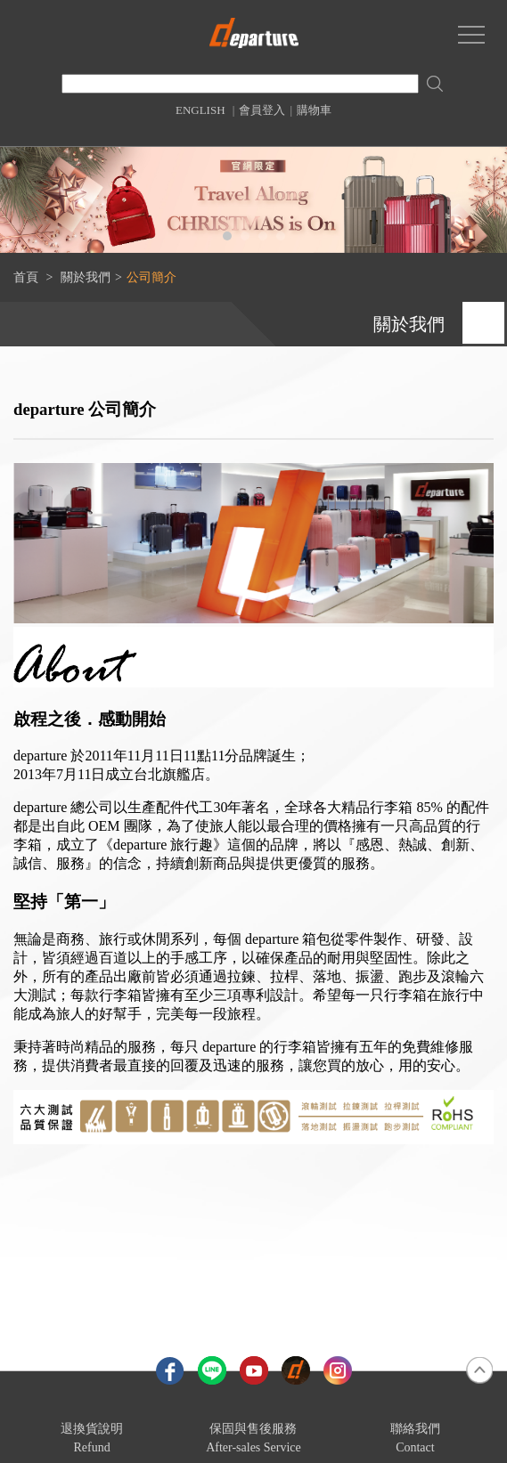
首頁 (25, 277)
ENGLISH (200, 110)
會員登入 (262, 110)
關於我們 (85, 277)
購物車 (314, 110)
